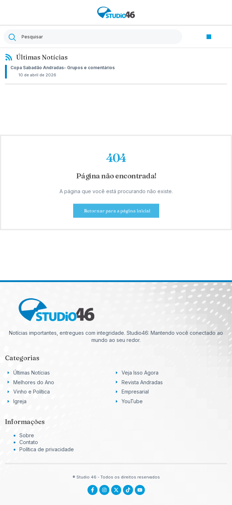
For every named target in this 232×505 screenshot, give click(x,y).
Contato (28, 442)
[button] (209, 36)
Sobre (26, 435)
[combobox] (93, 36)
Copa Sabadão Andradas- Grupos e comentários (62, 67)
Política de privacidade (46, 449)
